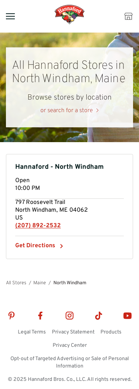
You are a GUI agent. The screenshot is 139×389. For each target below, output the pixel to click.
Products (111, 332)
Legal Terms (32, 332)
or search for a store (66, 110)
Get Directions (39, 245)
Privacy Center (70, 345)
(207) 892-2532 (38, 225)
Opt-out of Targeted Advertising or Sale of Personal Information (69, 362)
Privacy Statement (73, 332)
